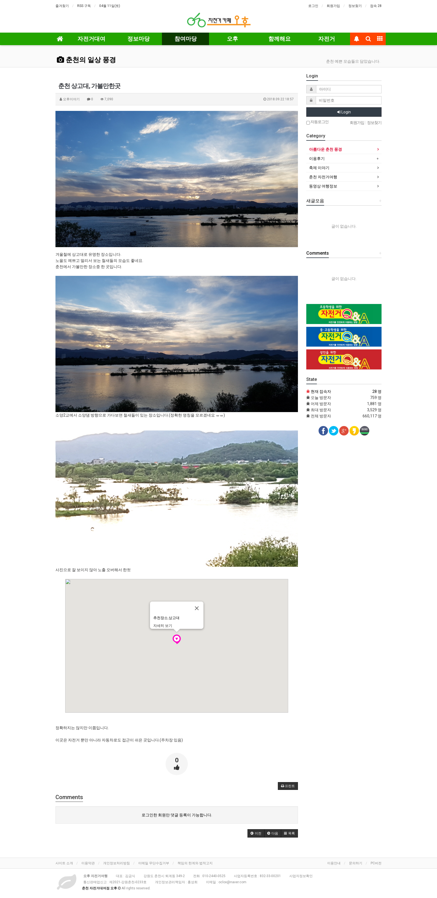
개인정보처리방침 (116, 863)
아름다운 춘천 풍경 (325, 149)
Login (344, 112)
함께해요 (279, 38)
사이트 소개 (64, 863)
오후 (232, 38)
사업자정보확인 (301, 876)
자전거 (326, 38)
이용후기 (317, 158)
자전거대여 (91, 38)
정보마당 (138, 38)
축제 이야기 (319, 168)
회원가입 (333, 6)
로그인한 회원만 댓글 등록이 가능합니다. (177, 815)
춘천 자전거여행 (323, 177)
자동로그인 (317, 122)
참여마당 (185, 38)
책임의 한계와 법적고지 (195, 863)
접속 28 (376, 6)
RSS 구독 (84, 6)
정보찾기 (355, 6)
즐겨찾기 (62, 6)
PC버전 (376, 863)
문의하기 (355, 863)
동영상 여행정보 (323, 186)
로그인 (313, 6)
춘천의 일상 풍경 (86, 60)
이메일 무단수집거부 (153, 863)
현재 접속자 (321, 391)
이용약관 (88, 863)
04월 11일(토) (109, 6)
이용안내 (334, 863)
